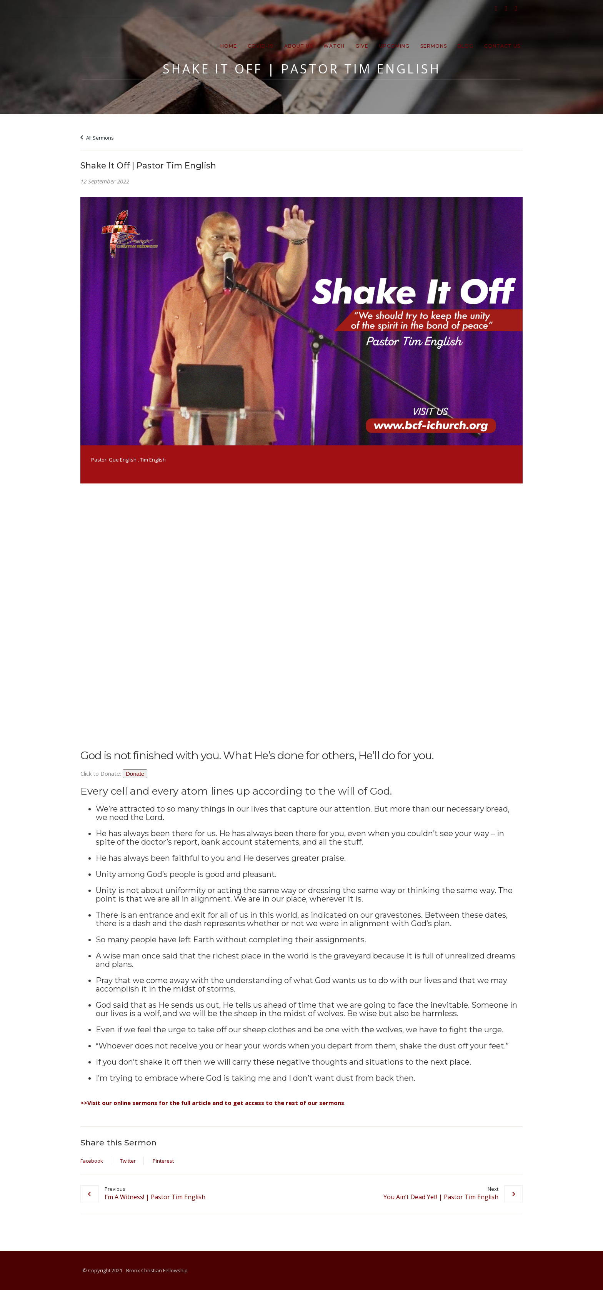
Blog (465, 46)
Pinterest (163, 1160)
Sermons (433, 46)
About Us (298, 46)
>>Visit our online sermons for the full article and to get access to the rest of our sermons (212, 1103)
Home (228, 46)
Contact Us (502, 46)
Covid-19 (260, 46)
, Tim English (152, 459)
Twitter (128, 1160)
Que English (123, 459)
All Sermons (97, 137)
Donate (135, 773)
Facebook (91, 1160)
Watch (334, 46)
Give (361, 46)
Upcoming (394, 46)
